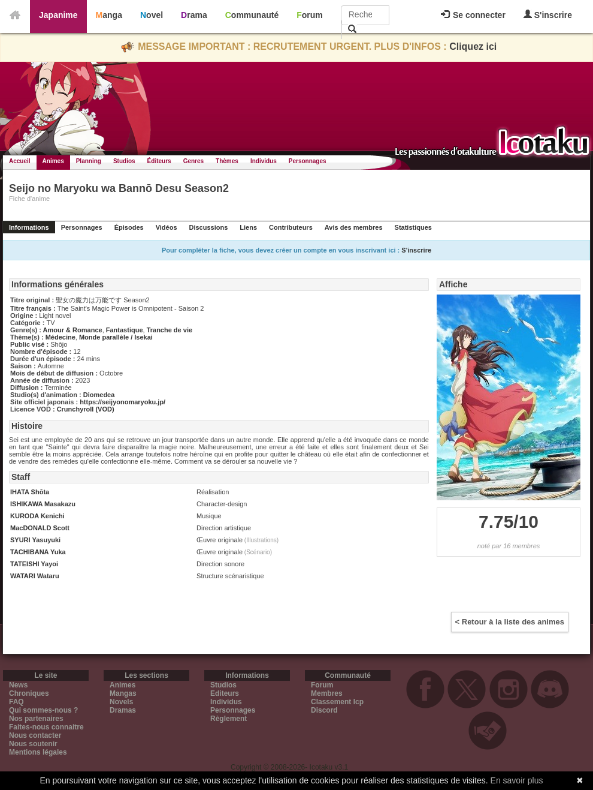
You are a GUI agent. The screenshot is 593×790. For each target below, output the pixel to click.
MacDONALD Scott (39, 527)
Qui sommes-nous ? (43, 710)
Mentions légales (38, 752)
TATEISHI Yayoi (34, 563)
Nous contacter (35, 735)
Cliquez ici (473, 46)
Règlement (228, 718)
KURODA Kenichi (37, 515)
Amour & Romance (72, 330)
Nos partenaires (36, 718)
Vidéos (166, 227)
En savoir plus (517, 780)
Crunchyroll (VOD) (85, 409)
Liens (248, 227)
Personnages (307, 161)
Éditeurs (159, 161)
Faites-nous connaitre (46, 727)
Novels (121, 702)
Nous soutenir (33, 744)
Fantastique (124, 330)
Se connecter (473, 15)
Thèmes (227, 161)
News (18, 685)
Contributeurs (291, 227)
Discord (324, 710)
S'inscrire (548, 15)
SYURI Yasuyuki (35, 539)
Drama (194, 15)
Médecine (60, 337)
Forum (309, 15)
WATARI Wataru (34, 575)
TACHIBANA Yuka (38, 551)
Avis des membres (354, 227)
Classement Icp (337, 702)
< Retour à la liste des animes (509, 621)
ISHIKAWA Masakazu (42, 503)
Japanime (58, 15)
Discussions (208, 227)
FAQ (16, 702)
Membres (327, 693)
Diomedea (99, 394)
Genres (193, 161)
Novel (151, 15)
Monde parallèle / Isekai (116, 337)
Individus (263, 161)
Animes (53, 161)
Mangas (123, 693)
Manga (109, 15)
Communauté (252, 15)
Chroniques (29, 693)
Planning (88, 161)
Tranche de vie (169, 330)
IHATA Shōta (29, 491)
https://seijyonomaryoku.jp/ (122, 401)
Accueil (20, 161)
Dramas (123, 710)
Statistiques (413, 227)
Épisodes (129, 227)
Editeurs (224, 693)
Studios (124, 161)
